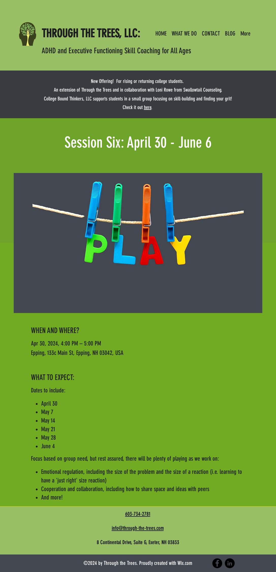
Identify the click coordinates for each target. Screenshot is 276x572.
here (147, 107)
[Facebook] (217, 563)
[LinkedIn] (230, 563)
